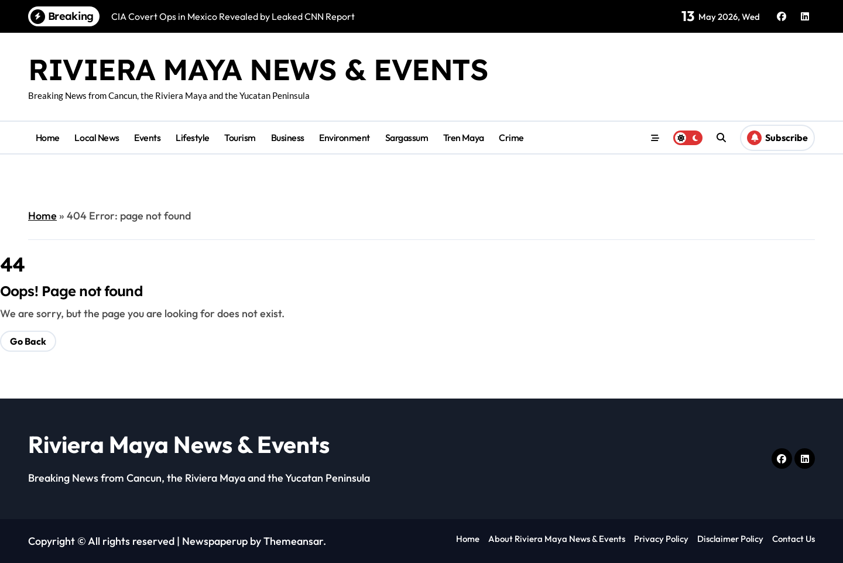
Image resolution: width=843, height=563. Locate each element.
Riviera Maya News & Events (258, 69)
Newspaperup (215, 541)
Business (287, 137)
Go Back (28, 341)
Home (48, 137)
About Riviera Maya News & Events (556, 538)
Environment (344, 137)
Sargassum (407, 137)
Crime (511, 137)
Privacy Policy (661, 538)
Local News (96, 137)
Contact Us (793, 538)
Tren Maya (463, 137)
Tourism (240, 137)
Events (147, 137)
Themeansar (293, 541)
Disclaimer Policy (730, 538)
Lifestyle (193, 137)
